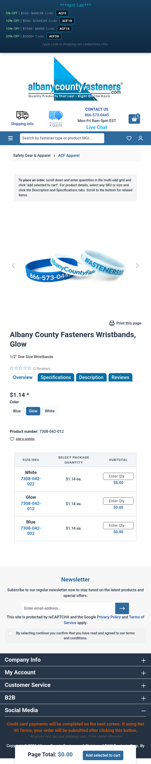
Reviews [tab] (120, 377)
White (50, 411)
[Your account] (140, 138)
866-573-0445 (97, 115)
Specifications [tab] (56, 377)
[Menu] (10, 138)
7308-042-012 (31, 506)
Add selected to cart (103, 755)
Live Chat (96, 127)
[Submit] (122, 608)
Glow (33, 411)
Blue (17, 411)
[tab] (91, 377)
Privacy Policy (109, 617)
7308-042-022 (31, 481)
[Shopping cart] (134, 119)
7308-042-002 (31, 531)
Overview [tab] (23, 377)
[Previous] (13, 265)
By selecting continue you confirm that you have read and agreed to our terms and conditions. (75, 636)
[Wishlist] (129, 138)
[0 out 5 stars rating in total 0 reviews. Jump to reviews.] (30, 368)
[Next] (137, 265)
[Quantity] (118, 476)
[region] (75, 265)
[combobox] (62, 138)
